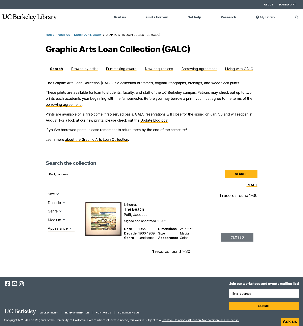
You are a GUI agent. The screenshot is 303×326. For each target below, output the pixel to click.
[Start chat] (290, 322)
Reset (252, 185)
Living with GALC (239, 69)
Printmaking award (121, 69)
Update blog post (154, 120)
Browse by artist (84, 69)
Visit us (120, 17)
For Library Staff (129, 312)
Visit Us (64, 34)
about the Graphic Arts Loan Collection (96, 139)
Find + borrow (157, 17)
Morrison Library (88, 34)
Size (51, 194)
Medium (54, 220)
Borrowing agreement (199, 69)
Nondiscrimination (77, 312)
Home (50, 34)
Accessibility (49, 312)
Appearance (58, 228)
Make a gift (287, 4)
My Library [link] (268, 18)
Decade (54, 203)
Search (56, 69)
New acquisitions (159, 69)
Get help (194, 17)
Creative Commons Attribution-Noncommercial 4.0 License (200, 320)
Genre (53, 211)
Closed (237, 237)
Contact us (103, 312)
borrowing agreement (64, 104)
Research (228, 17)
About (268, 4)
